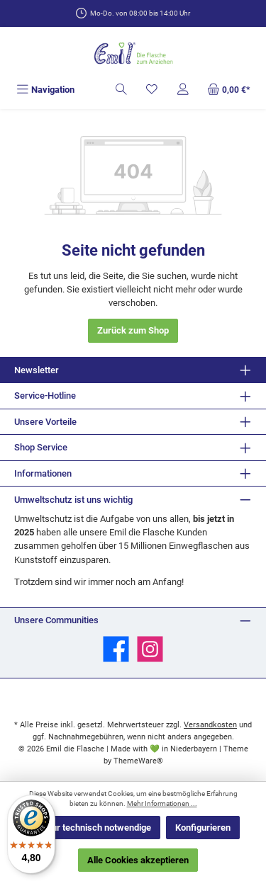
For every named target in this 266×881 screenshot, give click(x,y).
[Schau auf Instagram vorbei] (150, 649)
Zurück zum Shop (133, 330)
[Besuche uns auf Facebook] (116, 649)
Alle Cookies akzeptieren (138, 860)
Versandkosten (210, 724)
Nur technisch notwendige (98, 827)
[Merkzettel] (151, 89)
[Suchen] (121, 89)
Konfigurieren (203, 827)
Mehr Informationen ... (162, 803)
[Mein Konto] (183, 89)
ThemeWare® (138, 761)
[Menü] (45, 89)
